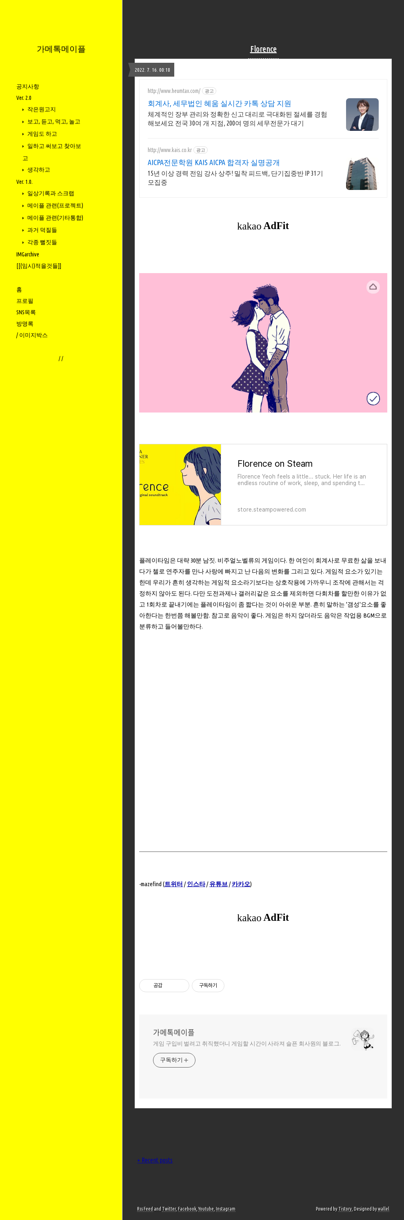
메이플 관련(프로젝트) (54, 205)
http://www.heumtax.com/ (174, 91)
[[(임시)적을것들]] (38, 266)
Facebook (187, 1208)
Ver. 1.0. (24, 182)
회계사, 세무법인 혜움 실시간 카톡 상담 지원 (219, 103)
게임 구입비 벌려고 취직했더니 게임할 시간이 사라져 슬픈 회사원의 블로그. (247, 1043)
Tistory (345, 1208)
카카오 (241, 883)
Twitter (169, 1208)
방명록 (24, 323)
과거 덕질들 (41, 230)
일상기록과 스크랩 (50, 193)
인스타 (196, 883)
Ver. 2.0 (23, 98)
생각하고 (38, 169)
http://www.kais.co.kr (170, 150)
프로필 (24, 301)
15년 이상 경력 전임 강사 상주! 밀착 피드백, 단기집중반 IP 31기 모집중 (235, 178)
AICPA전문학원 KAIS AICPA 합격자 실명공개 (214, 162)
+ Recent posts (155, 1160)
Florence (263, 48)
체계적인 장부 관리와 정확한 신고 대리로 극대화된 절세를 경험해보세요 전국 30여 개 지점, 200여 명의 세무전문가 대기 (237, 118)
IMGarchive (27, 254)
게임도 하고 (41, 133)
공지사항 (27, 86)
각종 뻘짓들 (41, 242)
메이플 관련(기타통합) (54, 217)
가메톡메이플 (61, 48)
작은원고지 (41, 109)
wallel (383, 1208)
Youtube (206, 1208)
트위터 (173, 883)
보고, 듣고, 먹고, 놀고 (53, 121)
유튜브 (218, 883)
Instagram (225, 1208)
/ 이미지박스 (32, 335)
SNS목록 (26, 312)
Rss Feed (145, 1208)
